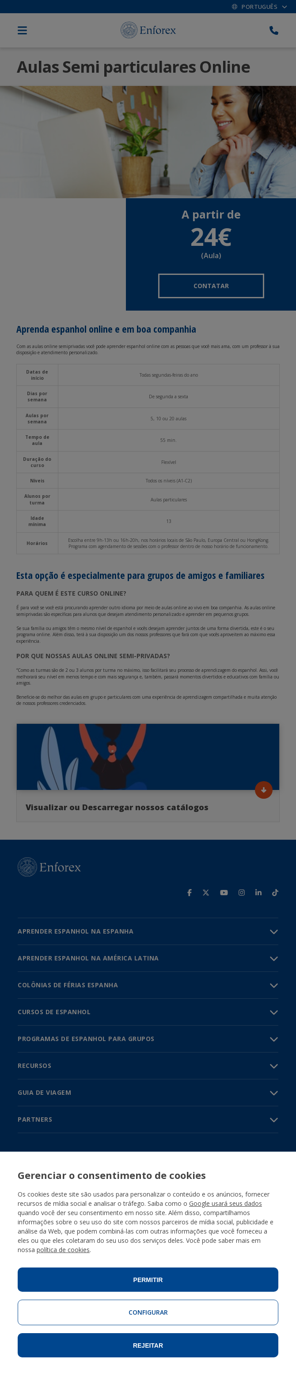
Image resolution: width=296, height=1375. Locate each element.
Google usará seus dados (225, 1203)
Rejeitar (148, 1345)
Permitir (148, 1279)
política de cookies (63, 1249)
